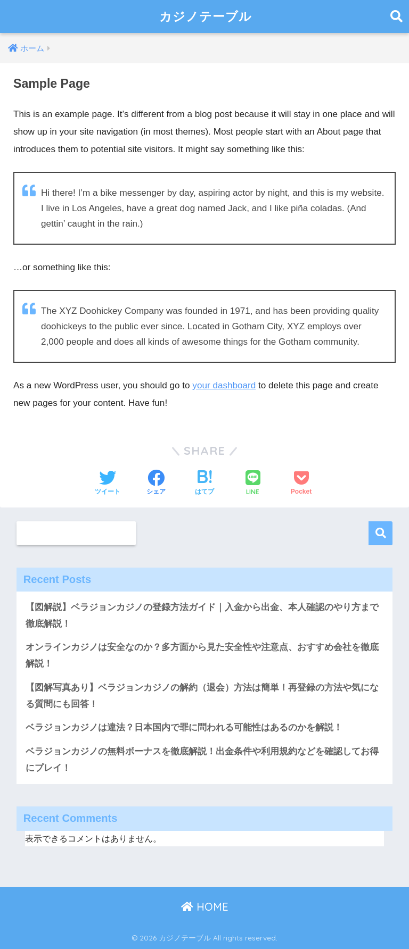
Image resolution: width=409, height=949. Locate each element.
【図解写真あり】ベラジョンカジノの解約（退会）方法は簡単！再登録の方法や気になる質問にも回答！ (202, 695)
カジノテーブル (205, 16)
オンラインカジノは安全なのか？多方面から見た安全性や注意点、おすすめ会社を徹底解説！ (202, 655)
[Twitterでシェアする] (107, 483)
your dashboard (224, 385)
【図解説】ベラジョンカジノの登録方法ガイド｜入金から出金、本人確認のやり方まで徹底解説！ (202, 615)
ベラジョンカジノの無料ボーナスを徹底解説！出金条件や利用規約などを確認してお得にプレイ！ (202, 759)
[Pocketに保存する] (301, 483)
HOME (204, 906)
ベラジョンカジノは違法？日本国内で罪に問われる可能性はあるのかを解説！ (184, 727)
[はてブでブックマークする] (204, 483)
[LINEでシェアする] (253, 483)
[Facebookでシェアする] (156, 483)
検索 (380, 533)
